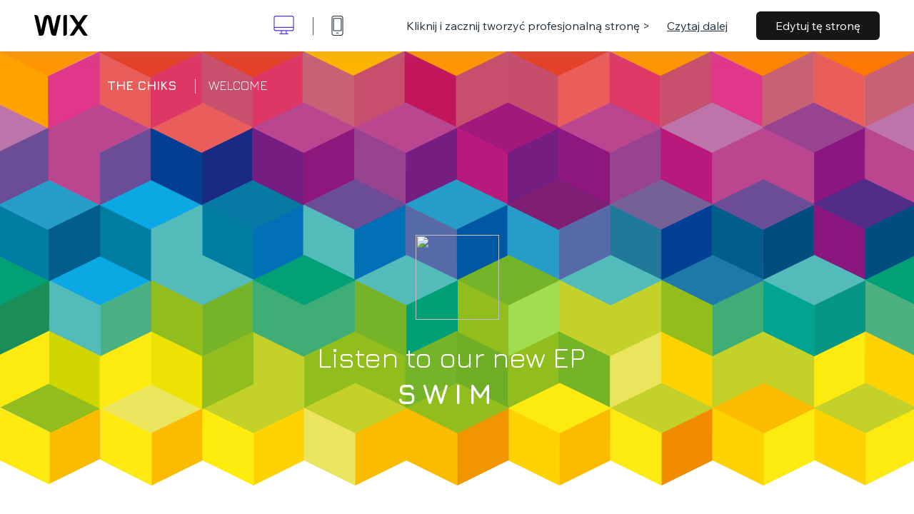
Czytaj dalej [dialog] (697, 26)
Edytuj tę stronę (817, 26)
